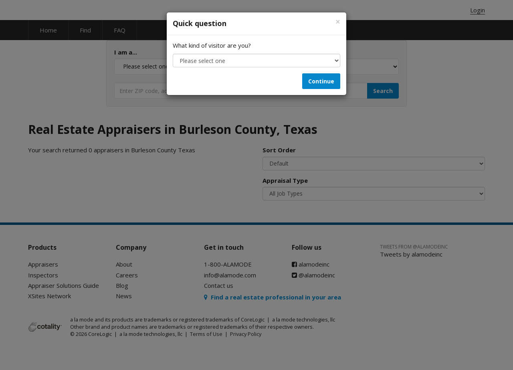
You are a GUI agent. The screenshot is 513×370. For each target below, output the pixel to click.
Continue (321, 81)
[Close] (337, 22)
